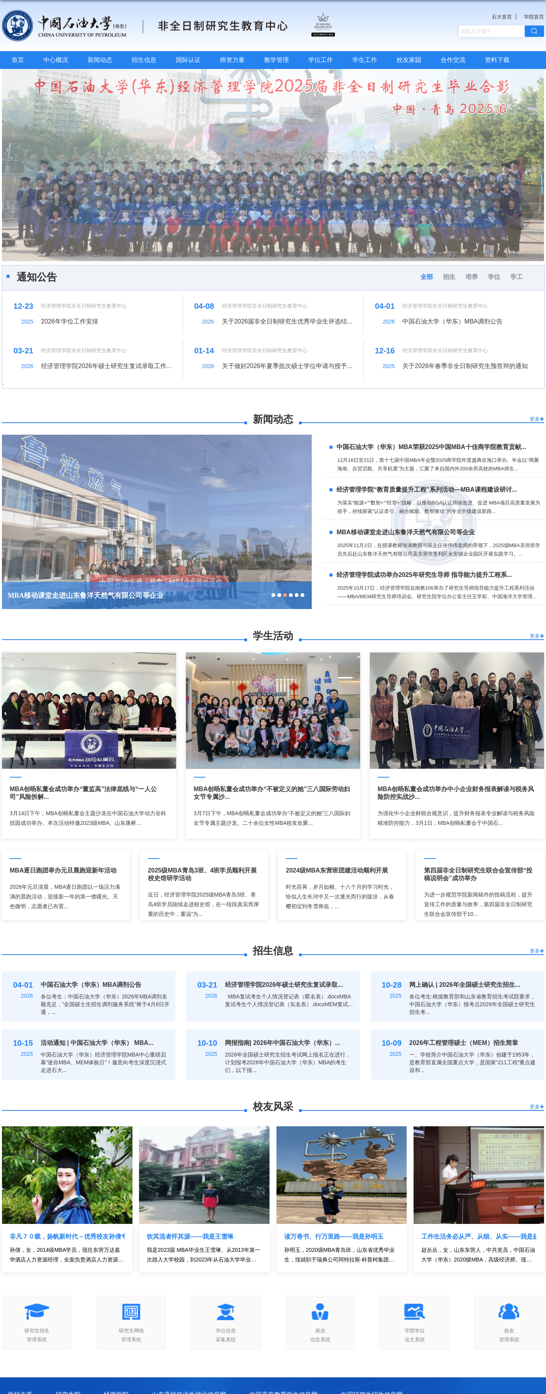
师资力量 (232, 60)
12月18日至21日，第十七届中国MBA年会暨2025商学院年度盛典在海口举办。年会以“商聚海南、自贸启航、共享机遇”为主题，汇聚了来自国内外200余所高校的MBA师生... (438, 464)
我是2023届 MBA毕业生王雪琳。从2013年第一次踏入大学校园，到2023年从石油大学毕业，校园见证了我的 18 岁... (203, 1256)
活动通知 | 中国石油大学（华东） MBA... (97, 1042)
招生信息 (144, 60)
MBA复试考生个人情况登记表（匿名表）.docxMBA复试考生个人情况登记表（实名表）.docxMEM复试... (289, 1000)
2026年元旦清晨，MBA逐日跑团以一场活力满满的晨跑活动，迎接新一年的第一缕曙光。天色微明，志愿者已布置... (65, 896)
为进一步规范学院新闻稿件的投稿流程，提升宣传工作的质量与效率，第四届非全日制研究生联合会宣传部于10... (478, 904)
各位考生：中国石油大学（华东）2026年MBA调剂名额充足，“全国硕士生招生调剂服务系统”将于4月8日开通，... (105, 1004)
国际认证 (188, 60)
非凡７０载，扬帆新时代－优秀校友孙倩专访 (67, 1236)
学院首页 (534, 17)
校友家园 (409, 60)
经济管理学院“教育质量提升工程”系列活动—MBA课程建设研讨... (427, 489)
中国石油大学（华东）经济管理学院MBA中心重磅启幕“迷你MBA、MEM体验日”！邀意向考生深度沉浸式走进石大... (103, 1062)
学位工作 (320, 60)
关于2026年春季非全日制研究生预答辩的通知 (465, 366)
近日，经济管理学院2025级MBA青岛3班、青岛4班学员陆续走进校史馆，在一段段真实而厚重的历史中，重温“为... (203, 904)
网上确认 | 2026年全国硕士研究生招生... (464, 984)
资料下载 (497, 60)
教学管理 (276, 60)
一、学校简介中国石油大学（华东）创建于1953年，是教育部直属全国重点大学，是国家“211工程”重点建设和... (472, 1062)
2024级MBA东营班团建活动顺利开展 (337, 870)
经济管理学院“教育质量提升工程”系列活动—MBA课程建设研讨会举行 (117, 595)
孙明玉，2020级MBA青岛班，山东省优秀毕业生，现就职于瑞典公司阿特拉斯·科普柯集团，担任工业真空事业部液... (339, 1256)
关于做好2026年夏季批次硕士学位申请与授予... (287, 366)
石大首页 (502, 17)
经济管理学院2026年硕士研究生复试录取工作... (106, 366)
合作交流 (453, 60)
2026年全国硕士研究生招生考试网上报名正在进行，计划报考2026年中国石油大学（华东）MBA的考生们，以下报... (288, 1062)
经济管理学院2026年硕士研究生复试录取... (284, 984)
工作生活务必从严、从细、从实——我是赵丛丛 (478, 1236)
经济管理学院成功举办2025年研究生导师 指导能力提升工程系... (424, 574)
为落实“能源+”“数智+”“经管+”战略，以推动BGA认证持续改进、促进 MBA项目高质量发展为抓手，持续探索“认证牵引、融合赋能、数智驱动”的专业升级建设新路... (438, 507)
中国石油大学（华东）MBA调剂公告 (452, 321)
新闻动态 (100, 60)
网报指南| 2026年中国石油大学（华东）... (282, 1042)
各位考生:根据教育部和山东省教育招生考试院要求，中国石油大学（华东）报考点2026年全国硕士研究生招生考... (472, 1004)
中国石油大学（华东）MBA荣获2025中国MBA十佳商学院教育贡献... (431, 447)
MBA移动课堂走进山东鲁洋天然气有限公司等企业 (405, 532)
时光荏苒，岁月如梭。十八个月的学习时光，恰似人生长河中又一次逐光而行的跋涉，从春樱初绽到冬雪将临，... (340, 896)
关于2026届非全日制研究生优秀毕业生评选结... (287, 321)
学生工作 (364, 60)
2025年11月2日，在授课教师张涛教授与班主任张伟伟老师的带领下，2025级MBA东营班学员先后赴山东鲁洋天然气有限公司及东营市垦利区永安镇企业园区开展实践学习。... (438, 549)
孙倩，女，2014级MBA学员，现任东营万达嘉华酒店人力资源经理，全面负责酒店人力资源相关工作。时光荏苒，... (67, 1256)
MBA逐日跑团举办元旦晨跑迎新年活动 (63, 870)
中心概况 (55, 60)
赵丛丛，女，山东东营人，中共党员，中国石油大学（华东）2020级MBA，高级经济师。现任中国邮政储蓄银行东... (478, 1256)
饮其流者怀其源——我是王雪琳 (190, 1236)
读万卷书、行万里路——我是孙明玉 (333, 1236)
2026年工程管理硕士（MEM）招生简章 (463, 1042)
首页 (18, 60)
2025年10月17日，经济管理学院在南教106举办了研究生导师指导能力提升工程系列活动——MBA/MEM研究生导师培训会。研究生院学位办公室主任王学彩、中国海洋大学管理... (437, 592)
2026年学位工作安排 (69, 321)
